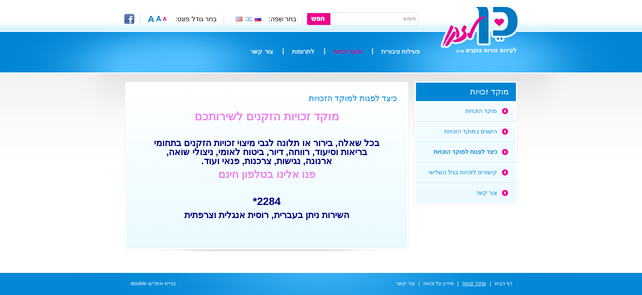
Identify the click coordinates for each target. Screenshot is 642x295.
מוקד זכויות (347, 51)
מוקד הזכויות (481, 111)
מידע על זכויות (438, 283)
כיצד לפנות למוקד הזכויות (465, 152)
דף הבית (504, 283)
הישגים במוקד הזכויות (470, 131)
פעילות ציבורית (400, 51)
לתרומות (303, 51)
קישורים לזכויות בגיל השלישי (463, 172)
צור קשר (261, 51)
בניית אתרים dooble (153, 283)
